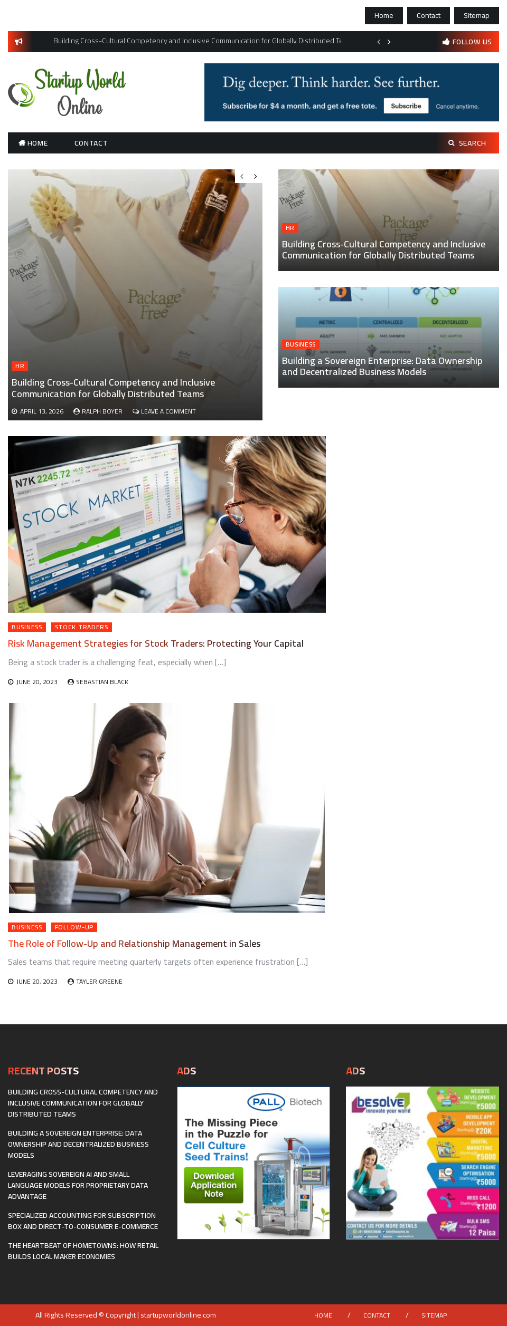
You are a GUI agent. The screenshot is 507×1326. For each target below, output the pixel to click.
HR (290, 228)
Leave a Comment (168, 411)
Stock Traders (81, 627)
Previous (378, 42)
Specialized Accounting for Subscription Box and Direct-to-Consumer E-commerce (83, 1220)
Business (301, 344)
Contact (428, 15)
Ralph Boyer (102, 411)
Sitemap (477, 15)
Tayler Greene (99, 981)
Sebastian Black (102, 682)
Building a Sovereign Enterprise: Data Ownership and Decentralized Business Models (382, 366)
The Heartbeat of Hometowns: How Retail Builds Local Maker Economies (83, 1250)
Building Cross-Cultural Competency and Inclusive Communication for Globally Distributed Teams (383, 249)
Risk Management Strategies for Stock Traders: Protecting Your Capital (156, 643)
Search (467, 143)
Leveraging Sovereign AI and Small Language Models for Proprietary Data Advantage (78, 1185)
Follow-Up (74, 927)
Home (383, 15)
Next (389, 42)
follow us (472, 42)
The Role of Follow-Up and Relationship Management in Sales (134, 943)
